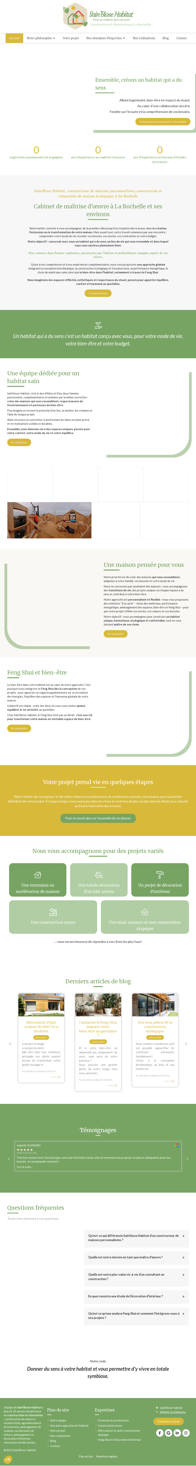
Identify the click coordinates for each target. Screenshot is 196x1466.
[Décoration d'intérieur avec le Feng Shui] (98, 966)
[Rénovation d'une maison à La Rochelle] (41, 966)
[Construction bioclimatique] (155, 966)
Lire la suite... (25, 1128)
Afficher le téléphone (173, 1373)
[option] (41, 999)
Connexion (182, 1429)
